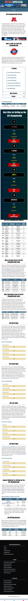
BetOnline (14, 142)
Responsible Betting (6, 552)
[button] (14, 68)
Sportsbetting (14, 216)
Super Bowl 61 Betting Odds (12, 75)
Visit (14, 140)
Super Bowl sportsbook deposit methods (14, 489)
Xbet (14, 191)
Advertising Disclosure (7, 550)
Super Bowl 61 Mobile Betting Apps (9, 588)
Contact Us (5, 549)
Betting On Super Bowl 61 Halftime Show (14, 83)
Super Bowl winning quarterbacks (12, 270)
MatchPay (4, 503)
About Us (5, 547)
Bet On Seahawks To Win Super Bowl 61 (14, 72)
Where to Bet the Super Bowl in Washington (10, 584)
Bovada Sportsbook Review (12, 78)
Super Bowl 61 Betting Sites (12, 80)
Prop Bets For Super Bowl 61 (8, 589)
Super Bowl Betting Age (11, 88)
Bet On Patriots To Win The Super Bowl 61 (14, 86)
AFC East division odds (16, 408)
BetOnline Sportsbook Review (8, 586)
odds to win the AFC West (9, 446)
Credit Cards (8, 502)
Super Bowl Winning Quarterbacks (9, 554)
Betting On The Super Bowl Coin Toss (9, 591)
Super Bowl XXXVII (21, 453)
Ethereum (8, 505)
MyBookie (14, 166)
